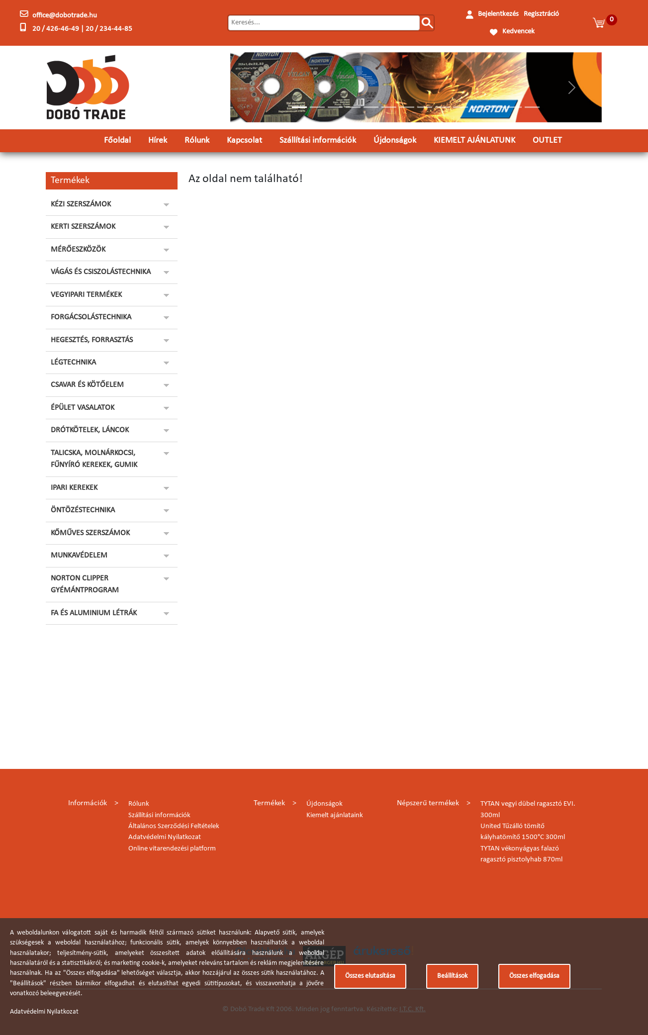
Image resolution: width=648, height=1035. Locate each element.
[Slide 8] (424, 107)
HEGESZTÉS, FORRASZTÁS (92, 340)
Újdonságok (394, 140)
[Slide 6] (388, 107)
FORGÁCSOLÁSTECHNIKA (91, 317)
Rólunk (197, 140)
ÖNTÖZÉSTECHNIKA (83, 510)
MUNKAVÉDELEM (79, 556)
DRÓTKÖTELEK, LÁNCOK (90, 430)
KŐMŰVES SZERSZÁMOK (90, 533)
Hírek (157, 140)
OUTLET (547, 140)
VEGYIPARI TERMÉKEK (86, 295)
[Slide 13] (514, 107)
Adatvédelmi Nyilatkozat (164, 837)
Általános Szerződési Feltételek (173, 826)
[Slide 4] (353, 107)
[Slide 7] (406, 107)
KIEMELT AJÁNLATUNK (474, 140)
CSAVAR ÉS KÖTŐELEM (87, 385)
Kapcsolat (244, 140)
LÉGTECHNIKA (73, 363)
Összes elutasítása (370, 976)
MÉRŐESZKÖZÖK (78, 250)
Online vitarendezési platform (172, 848)
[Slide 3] (335, 107)
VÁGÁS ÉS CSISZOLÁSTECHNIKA (101, 272)
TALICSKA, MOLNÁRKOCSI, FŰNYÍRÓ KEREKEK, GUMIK (94, 459)
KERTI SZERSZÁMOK (83, 227)
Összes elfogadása (534, 976)
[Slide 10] (460, 107)
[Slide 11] (478, 107)
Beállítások (452, 976)
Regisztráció (541, 14)
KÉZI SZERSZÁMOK (81, 204)
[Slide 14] (532, 107)
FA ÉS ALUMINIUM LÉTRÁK (94, 613)
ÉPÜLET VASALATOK (82, 408)
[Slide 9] (442, 107)
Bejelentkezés (498, 14)
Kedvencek (518, 31)
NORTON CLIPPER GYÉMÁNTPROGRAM (85, 584)
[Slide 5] (371, 107)
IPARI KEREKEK (74, 488)
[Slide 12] (496, 107)
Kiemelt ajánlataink (334, 815)
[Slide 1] (299, 107)
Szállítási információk (317, 140)
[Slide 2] (317, 107)
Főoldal (117, 140)
